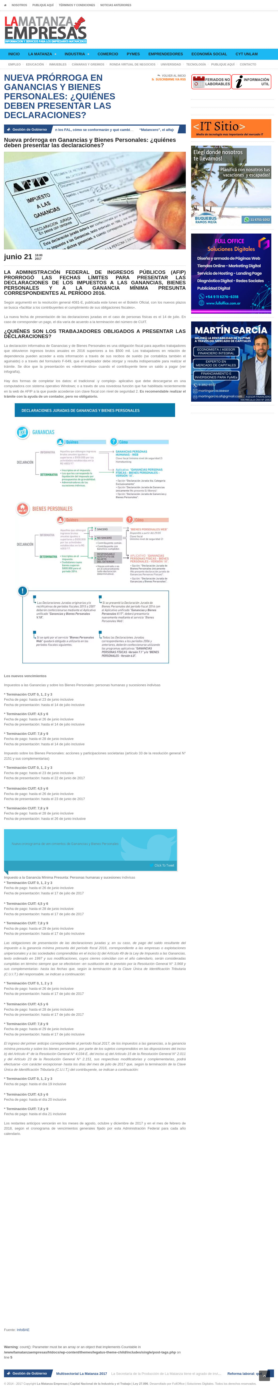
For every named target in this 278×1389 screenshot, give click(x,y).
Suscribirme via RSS (169, 80)
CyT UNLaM (247, 54)
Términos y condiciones (77, 5)
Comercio (108, 54)
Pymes (133, 54)
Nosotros (19, 5)
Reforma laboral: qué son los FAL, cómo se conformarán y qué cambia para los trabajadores (93, 130)
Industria (77, 55)
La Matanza (42, 55)
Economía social (209, 54)
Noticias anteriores (116, 5)
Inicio (14, 54)
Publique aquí (42, 5)
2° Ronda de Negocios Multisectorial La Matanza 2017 (64, 1374)
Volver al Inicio (171, 76)
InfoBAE (23, 1330)
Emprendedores (165, 54)
